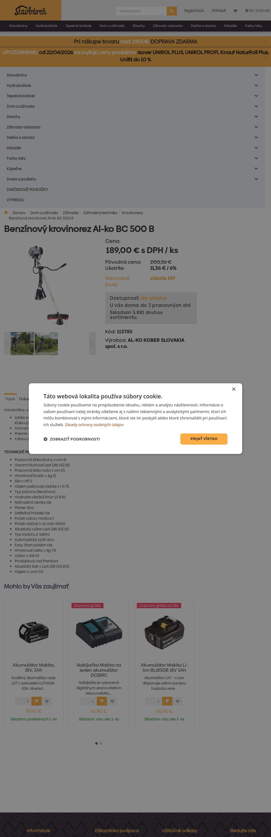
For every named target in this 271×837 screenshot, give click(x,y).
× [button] (234, 389)
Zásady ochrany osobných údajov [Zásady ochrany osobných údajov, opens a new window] (96, 424)
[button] (71, 439)
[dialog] (135, 418)
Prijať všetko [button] (203, 438)
